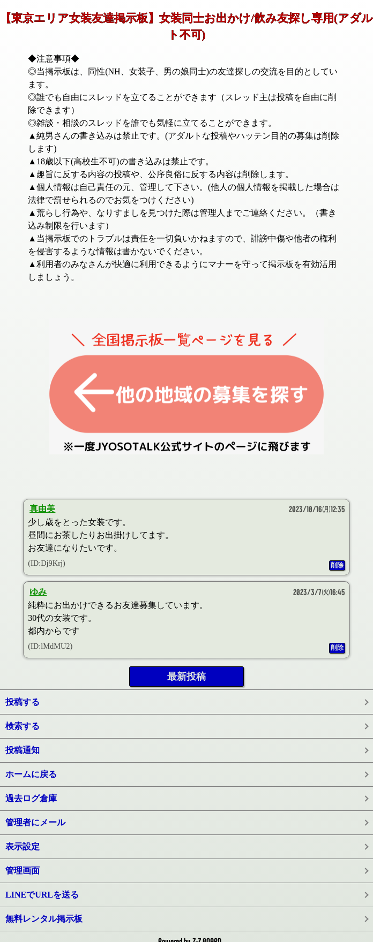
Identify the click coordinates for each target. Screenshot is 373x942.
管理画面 (22, 870)
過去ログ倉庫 (31, 798)
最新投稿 (186, 676)
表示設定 (22, 846)
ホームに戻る (31, 774)
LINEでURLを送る (42, 894)
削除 (337, 565)
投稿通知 (22, 750)
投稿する (22, 702)
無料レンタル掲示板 (44, 918)
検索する (22, 726)
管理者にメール (35, 822)
